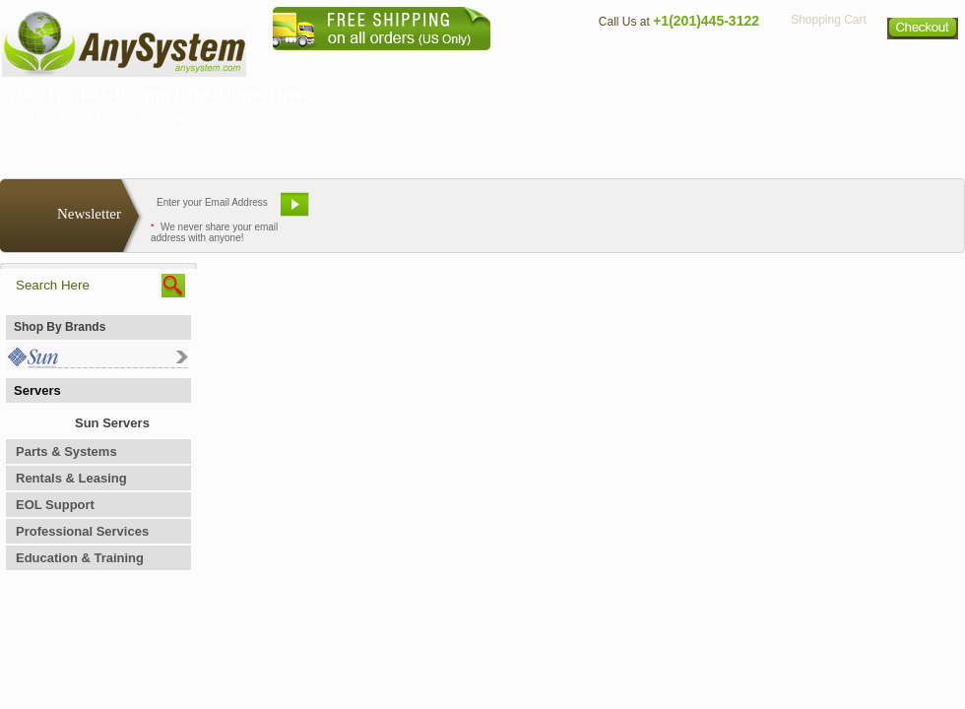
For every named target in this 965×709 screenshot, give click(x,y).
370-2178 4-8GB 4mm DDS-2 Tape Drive (158, 94)
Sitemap (923, 64)
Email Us (365, 211)
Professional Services (82, 531)
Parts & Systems (66, 451)
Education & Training (80, 557)
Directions (723, 64)
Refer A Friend (471, 211)
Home (456, 64)
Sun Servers (112, 423)
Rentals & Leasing (71, 478)
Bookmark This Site (601, 211)
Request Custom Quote (867, 211)
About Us (536, 64)
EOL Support (55, 504)
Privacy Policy (827, 64)
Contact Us (627, 64)
